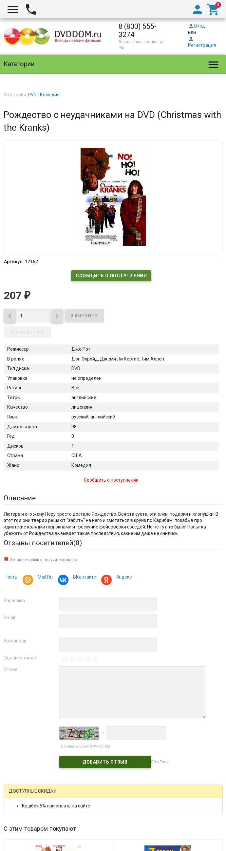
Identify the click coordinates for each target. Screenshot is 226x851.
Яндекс (123, 577)
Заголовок (15, 640)
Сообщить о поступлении (111, 275)
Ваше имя (14, 600)
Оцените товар (20, 657)
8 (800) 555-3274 (138, 30)
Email (9, 617)
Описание (20, 498)
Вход (196, 25)
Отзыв (10, 669)
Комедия (50, 94)
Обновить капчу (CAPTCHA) (85, 746)
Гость (11, 577)
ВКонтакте (83, 577)
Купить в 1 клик (27, 332)
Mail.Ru (44, 577)
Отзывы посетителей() (43, 543)
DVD (32, 94)
